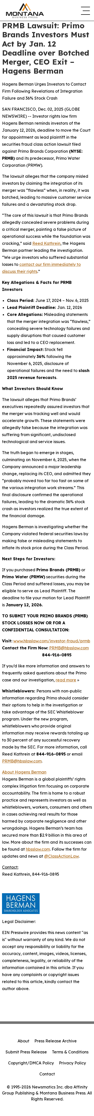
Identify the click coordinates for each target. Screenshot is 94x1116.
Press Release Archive (55, 1040)
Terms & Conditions (70, 1051)
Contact (47, 1073)
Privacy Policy (72, 1062)
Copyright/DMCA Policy (31, 1062)
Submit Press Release (26, 1051)
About (23, 1040)
